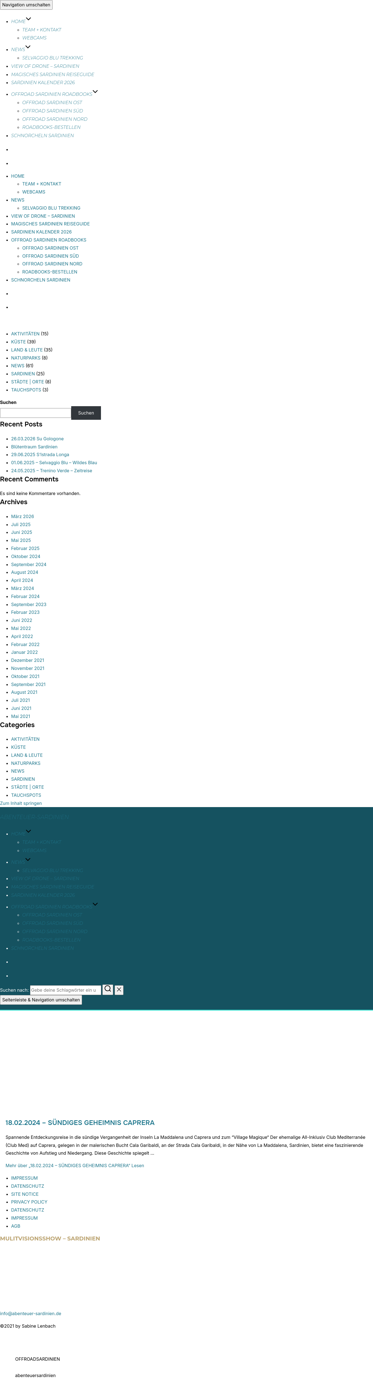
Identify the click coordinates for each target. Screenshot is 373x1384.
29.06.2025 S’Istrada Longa (40, 454)
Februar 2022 (25, 644)
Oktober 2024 (25, 556)
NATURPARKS (26, 358)
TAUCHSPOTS (26, 390)
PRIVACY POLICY (29, 1202)
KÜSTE (18, 342)
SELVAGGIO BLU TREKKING (52, 58)
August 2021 (24, 692)
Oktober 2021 (25, 676)
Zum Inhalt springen (21, 803)
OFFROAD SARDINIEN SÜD (52, 111)
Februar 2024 (25, 596)
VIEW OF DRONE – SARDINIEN (45, 66)
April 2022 (22, 636)
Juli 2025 (21, 524)
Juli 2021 (20, 700)
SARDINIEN (23, 373)
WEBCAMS (34, 38)
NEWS (21, 49)
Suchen (8, 402)
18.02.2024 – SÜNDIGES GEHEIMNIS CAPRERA (80, 1123)
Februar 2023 (25, 612)
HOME (21, 21)
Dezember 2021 (27, 660)
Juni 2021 (21, 708)
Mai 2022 (21, 628)
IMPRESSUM (24, 1178)
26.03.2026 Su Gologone (37, 438)
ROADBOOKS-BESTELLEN (51, 127)
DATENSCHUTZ (27, 1186)
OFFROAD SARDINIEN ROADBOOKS (54, 94)
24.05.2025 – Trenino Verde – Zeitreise (51, 470)
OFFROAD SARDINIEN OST (52, 102)
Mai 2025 (21, 540)
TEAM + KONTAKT (41, 29)
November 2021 (27, 668)
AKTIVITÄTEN (25, 333)
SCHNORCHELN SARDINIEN (42, 135)
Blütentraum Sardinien (34, 446)
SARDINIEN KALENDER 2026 (43, 82)
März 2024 (22, 588)
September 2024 (28, 564)
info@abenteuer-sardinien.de (30, 1313)
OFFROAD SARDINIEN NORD (54, 119)
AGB (15, 1226)
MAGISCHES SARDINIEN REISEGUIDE (52, 74)
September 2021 (28, 684)
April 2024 (22, 580)
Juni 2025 (21, 532)
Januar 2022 (24, 652)
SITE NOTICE (25, 1194)
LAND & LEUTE (27, 350)
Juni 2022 (21, 620)
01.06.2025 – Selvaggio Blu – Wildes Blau (54, 462)
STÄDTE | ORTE (27, 382)
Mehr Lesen (75, 1165)
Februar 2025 (25, 548)
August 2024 (24, 572)
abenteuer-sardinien (34, 817)
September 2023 (28, 604)
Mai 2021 (20, 716)
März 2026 (22, 516)
